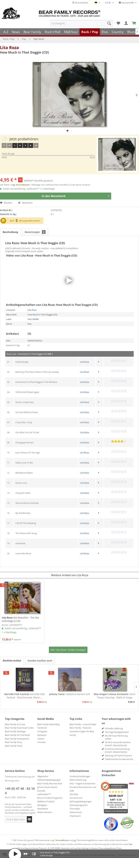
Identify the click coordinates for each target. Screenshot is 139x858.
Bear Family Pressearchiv (17, 738)
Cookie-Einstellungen (80, 776)
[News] (16, 31)
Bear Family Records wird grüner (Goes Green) (49, 785)
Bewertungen (35, 232)
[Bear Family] (32, 31)
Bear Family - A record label (83, 724)
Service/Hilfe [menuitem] (126, 2)
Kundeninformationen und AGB (83, 789)
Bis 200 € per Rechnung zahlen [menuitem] (116, 737)
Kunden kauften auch (40, 660)
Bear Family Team (13, 745)
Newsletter (42, 808)
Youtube (41, 742)
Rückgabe (42, 805)
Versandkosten (62, 840)
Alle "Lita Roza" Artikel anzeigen (68, 649)
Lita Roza (9, 47)
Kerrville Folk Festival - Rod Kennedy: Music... (24, 696)
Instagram (42, 731)
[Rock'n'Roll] (52, 31)
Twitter (40, 738)
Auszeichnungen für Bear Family (82, 733)
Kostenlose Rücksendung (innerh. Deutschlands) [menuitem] (117, 750)
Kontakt (41, 790)
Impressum (75, 815)
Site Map (74, 794)
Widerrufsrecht (44, 812)
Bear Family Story (13, 742)
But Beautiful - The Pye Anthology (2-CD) (20, 619)
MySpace (41, 735)
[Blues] (131, 31)
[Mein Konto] (126, 23)
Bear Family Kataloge (15, 731)
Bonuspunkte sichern (29, 220)
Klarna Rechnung (78, 779)
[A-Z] (6, 31)
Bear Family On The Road (17, 735)
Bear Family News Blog (48, 724)
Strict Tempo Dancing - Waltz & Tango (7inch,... (114, 696)
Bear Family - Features (80, 727)
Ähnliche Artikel (12, 660)
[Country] (117, 31)
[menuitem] (81, 23)
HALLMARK (33, 319)
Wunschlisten (80, 2)
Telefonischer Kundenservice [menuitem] (119, 759)
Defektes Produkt (46, 801)
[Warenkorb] (134, 23)
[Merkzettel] (118, 23)
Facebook (42, 727)
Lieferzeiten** (44, 794)
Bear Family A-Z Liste (15, 724)
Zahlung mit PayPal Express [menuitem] (118, 755)
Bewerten (25, 202)
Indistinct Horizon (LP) (69, 694)
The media (75, 808)
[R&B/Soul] (71, 31)
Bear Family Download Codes (19, 727)
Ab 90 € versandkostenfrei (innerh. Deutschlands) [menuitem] (117, 744)
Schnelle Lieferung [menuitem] (114, 728)
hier (131, 844)
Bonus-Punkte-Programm (50, 797)
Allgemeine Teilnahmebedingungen (49, 778)
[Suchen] (109, 23)
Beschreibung (10, 232)
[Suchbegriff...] (81, 23)
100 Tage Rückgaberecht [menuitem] (117, 732)
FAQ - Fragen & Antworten (82, 783)
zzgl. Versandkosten (20, 184)
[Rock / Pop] (90, 31)
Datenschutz (76, 812)
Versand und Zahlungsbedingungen (81, 799)
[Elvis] (105, 31)
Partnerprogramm (79, 805)
